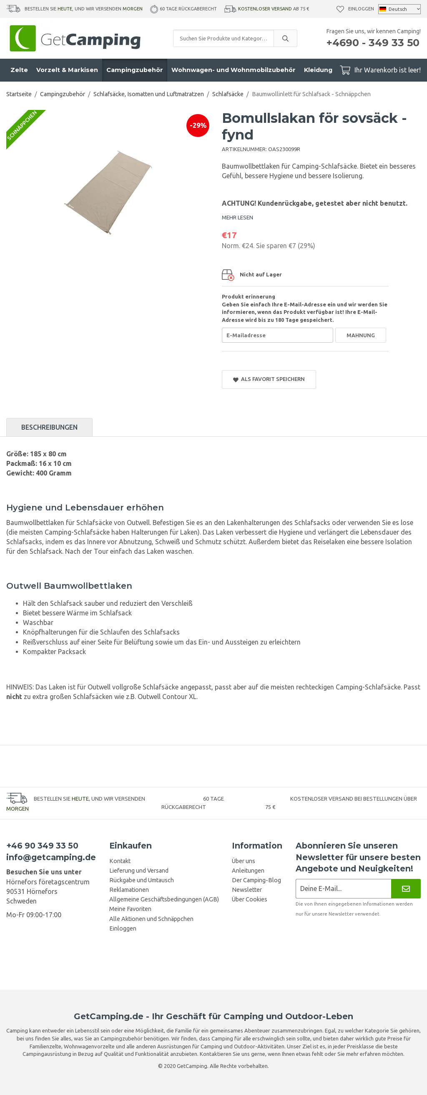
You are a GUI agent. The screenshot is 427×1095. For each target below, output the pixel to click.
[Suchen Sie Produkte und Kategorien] (223, 38)
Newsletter (247, 889)
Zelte (19, 70)
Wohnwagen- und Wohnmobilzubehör (233, 70)
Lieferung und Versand (138, 870)
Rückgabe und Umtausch (141, 880)
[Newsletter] (406, 888)
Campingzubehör (134, 70)
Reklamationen (129, 889)
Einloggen (361, 8)
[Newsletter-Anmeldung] (343, 888)
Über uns (243, 861)
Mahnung (361, 335)
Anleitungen (248, 870)
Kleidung (318, 70)
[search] (285, 38)
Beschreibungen (49, 427)
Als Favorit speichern (269, 379)
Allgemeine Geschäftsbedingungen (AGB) (164, 899)
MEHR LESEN (237, 217)
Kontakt (120, 861)
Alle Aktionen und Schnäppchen (151, 919)
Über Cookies (249, 899)
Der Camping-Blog (256, 880)
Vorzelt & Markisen (67, 70)
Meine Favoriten (130, 909)
